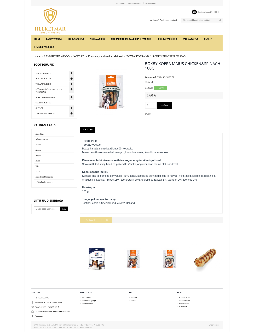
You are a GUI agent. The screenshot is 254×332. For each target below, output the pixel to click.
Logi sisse (153, 20)
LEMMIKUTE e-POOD (44, 47)
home (37, 39)
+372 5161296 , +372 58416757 (47, 307)
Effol (37, 166)
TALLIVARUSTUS (190, 39)
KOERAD (79, 56)
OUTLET (208, 39)
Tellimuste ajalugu (135, 3)
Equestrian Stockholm (44, 177)
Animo (38, 150)
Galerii (133, 301)
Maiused (118, 56)
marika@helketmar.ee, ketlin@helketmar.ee (52, 311)
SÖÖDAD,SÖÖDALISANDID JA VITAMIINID (131, 39)
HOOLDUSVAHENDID (167, 39)
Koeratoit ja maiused (99, 56)
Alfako (38, 144)
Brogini (38, 155)
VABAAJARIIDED (97, 39)
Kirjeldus (88, 129)
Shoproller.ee (214, 325)
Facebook (39, 316)
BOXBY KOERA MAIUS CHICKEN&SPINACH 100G (156, 56)
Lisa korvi (164, 105)
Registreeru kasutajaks (169, 20)
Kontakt (134, 297)
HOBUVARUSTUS (76, 39)
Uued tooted (184, 304)
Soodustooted (184, 301)
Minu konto (120, 3)
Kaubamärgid (184, 297)
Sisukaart (183, 307)
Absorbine (39, 134)
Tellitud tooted (150, 3)
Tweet (148, 113)
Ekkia (37, 171)
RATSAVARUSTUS (54, 39)
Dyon (37, 161)
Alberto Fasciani (41, 139)
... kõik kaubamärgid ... (44, 182)
